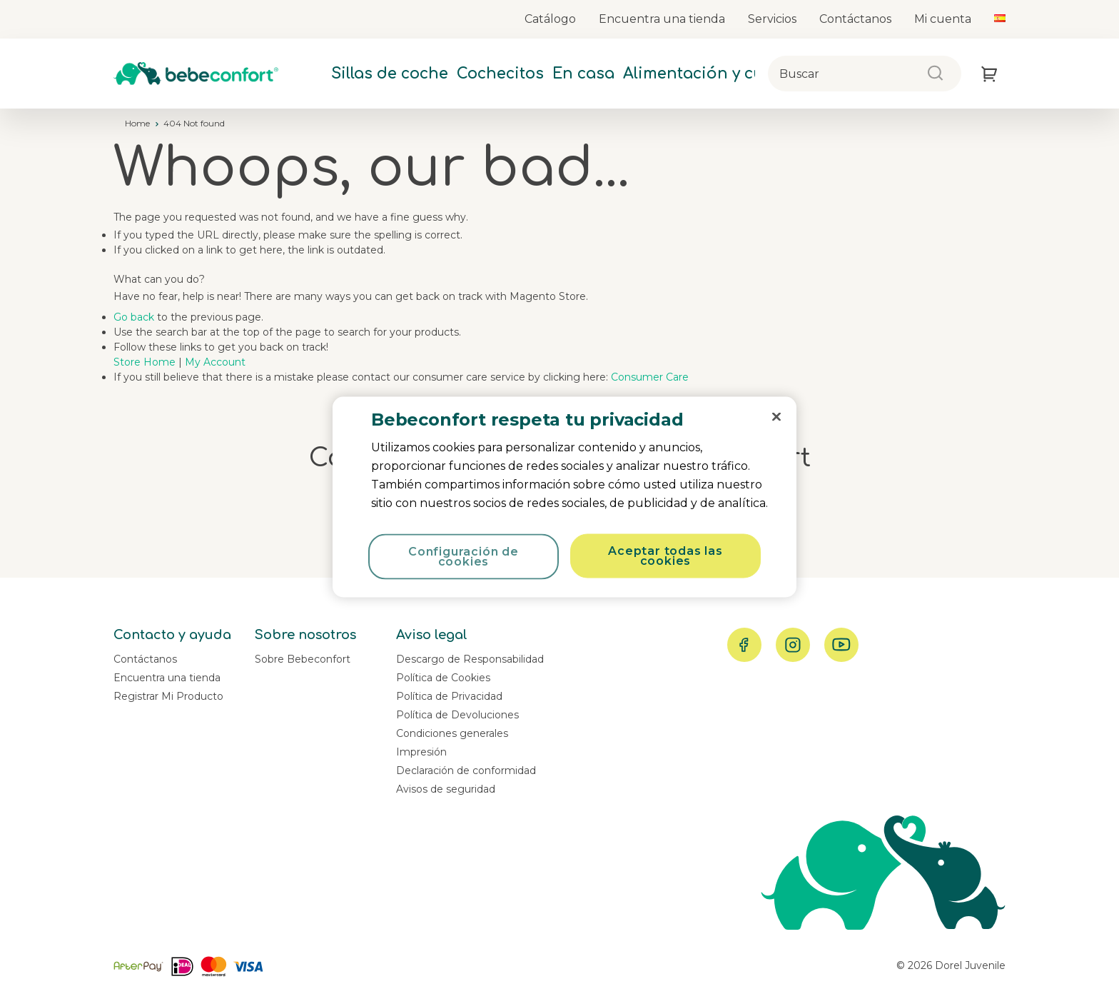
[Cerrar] (776, 417)
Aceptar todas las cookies (665, 556)
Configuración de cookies (463, 556)
